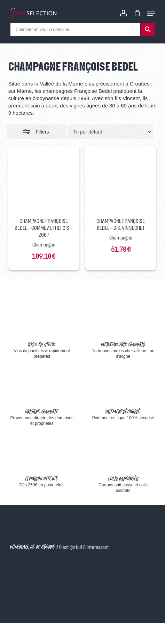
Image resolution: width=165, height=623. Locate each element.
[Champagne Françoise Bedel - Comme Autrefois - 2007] (44, 181)
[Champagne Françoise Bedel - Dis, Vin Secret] (121, 181)
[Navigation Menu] (151, 13)
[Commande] (110, 131)
